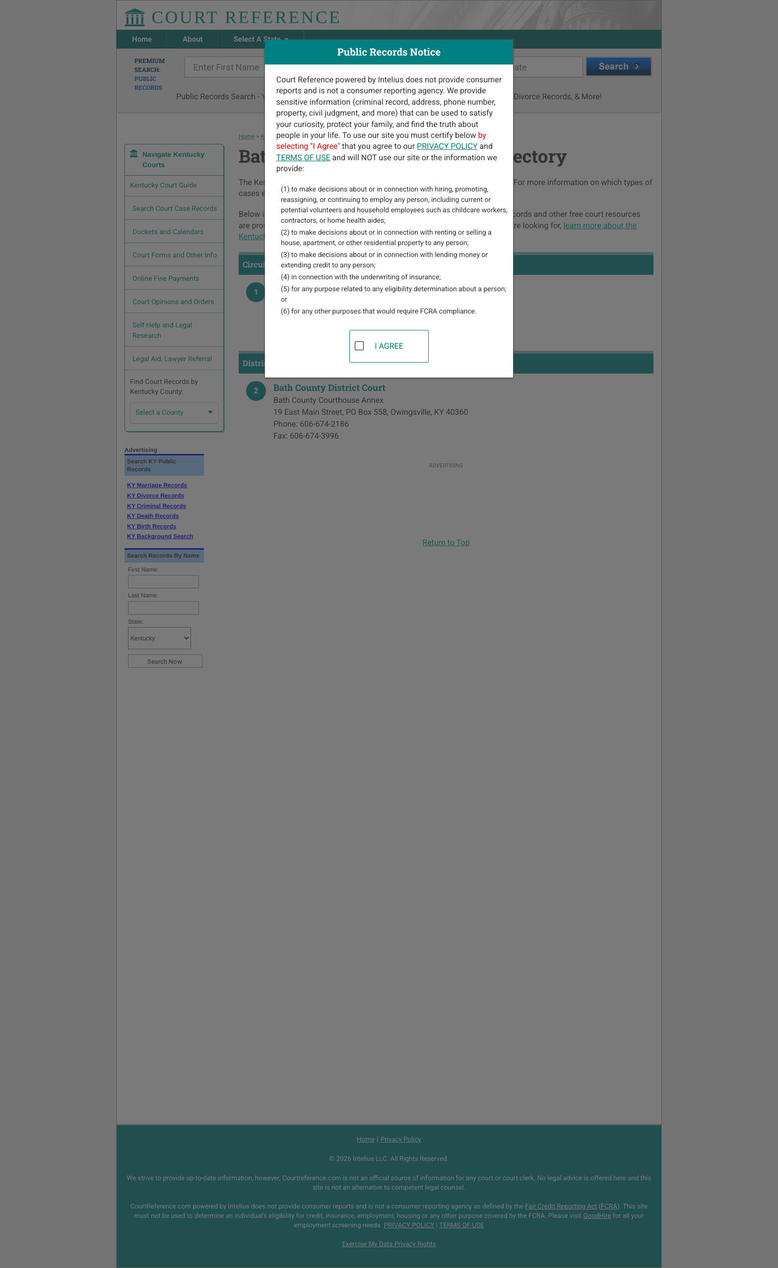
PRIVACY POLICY (447, 146)
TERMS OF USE (303, 157)
